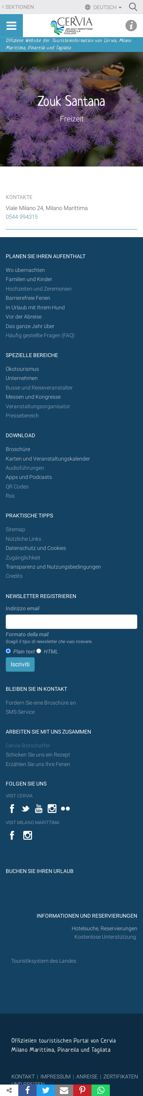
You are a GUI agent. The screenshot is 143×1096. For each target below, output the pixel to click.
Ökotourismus (22, 369)
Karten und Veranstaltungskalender (48, 459)
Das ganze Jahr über (30, 326)
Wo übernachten (25, 270)
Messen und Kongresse (33, 397)
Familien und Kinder (29, 279)
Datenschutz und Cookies (36, 548)
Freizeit (72, 118)
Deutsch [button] (107, 7)
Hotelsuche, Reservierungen (104, 928)
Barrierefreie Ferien (28, 298)
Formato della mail (49, 638)
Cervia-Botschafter (28, 745)
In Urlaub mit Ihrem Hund (35, 307)
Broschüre (18, 449)
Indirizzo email (22, 608)
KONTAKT (23, 1076)
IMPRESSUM (55, 1076)
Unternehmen (22, 378)
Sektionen (19, 7)
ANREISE (87, 1076)
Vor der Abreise (24, 317)
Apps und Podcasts (29, 477)
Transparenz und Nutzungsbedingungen (53, 567)
